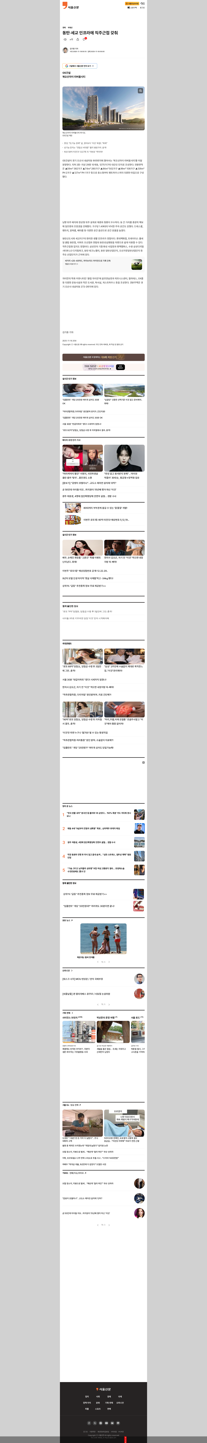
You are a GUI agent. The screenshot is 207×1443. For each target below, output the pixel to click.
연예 (109, 1408)
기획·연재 (66, 1012)
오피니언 (66, 970)
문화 (98, 1402)
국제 (120, 1396)
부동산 (70, 27)
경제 (64, 27)
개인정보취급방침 (103, 1431)
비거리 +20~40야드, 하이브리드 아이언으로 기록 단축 (88, 260)
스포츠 (98, 1408)
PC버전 (121, 1431)
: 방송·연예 (71, 1105)
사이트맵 (114, 1431)
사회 (98, 1396)
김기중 (72, 48)
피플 (87, 1408)
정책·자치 (87, 1402)
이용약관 (92, 1431)
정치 (87, 1396)
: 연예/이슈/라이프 (74, 1173)
